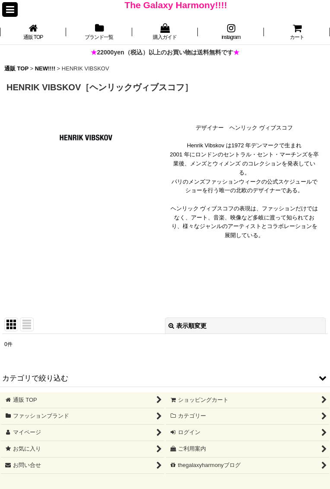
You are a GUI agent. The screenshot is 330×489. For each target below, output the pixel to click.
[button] (10, 9)
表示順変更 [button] (187, 325)
